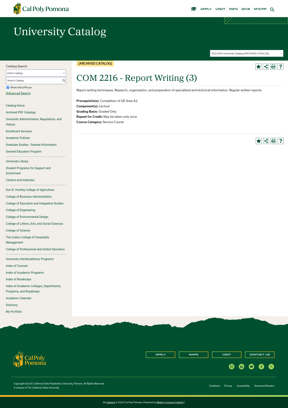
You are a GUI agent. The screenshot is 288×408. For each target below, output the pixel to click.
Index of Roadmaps (18, 279)
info (233, 9)
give (246, 9)
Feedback (214, 385)
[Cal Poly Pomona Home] (41, 9)
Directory (12, 305)
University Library (17, 161)
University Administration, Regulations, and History (34, 121)
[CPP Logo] (30, 359)
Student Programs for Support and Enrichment (28, 170)
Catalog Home (15, 105)
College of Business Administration (29, 196)
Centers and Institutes (20, 180)
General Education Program (24, 151)
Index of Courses (17, 266)
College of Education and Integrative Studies (35, 203)
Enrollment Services (19, 131)
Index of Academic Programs (25, 272)
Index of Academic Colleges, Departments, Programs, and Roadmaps (33, 288)
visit (220, 9)
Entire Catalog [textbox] (14, 73)
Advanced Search (18, 93)
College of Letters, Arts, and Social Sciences (34, 223)
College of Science (18, 230)
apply (206, 9)
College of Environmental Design (27, 217)
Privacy (228, 385)
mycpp (260, 9)
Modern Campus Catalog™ (171, 402)
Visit (226, 354)
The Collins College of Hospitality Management (27, 240)
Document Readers (264, 385)
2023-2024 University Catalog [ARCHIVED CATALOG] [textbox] (240, 53)
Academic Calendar (18, 298)
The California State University (43, 387)
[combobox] (246, 53)
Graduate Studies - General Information (31, 144)
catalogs (110, 402)
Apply (161, 354)
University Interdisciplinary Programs (30, 259)
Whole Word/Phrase (21, 87)
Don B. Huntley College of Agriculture (30, 190)
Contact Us (260, 354)
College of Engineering (20, 210)
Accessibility (243, 385)
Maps (193, 354)
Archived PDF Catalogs (21, 112)
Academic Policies (18, 138)
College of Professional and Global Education (35, 249)
